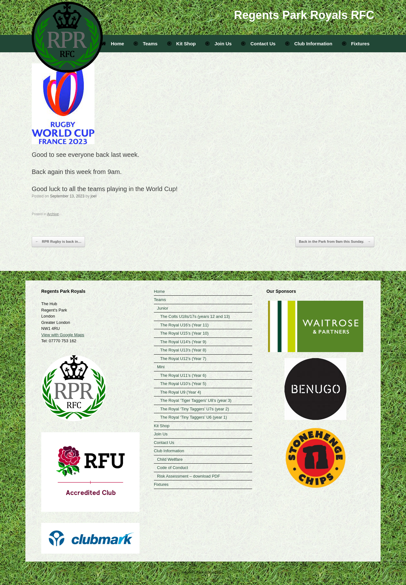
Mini (161, 366)
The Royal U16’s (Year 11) (184, 325)
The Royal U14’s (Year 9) (183, 341)
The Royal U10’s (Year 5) (183, 383)
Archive (53, 214)
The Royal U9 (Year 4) (180, 392)
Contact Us (258, 43)
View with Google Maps (62, 334)
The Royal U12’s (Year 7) (183, 358)
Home (113, 43)
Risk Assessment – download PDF (188, 476)
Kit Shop (181, 43)
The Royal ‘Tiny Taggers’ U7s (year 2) (194, 409)
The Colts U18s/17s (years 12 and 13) (195, 316)
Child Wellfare (170, 459)
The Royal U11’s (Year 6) (183, 375)
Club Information (308, 43)
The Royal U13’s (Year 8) (183, 350)
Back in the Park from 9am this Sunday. (335, 242)
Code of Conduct (172, 467)
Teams (145, 43)
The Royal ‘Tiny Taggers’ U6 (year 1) (193, 417)
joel (94, 196)
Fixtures (356, 43)
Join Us (218, 43)
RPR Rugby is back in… (58, 242)
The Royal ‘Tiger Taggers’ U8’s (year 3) (196, 400)
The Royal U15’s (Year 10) (184, 333)
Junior (162, 308)
